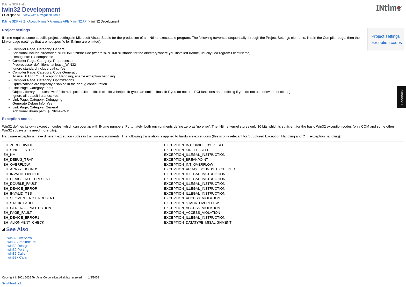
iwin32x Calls (17, 257)
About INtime (37, 21)
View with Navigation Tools (41, 15)
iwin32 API (80, 21)
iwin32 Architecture (21, 242)
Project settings (386, 36)
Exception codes (387, 42)
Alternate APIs (59, 21)
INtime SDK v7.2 (13, 21)
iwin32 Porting (17, 250)
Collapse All (12, 15)
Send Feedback (12, 283)
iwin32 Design (17, 246)
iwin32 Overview (19, 238)
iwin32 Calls (16, 253)
